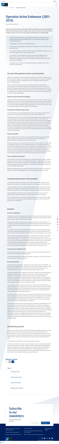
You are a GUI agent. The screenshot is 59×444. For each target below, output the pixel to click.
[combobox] (55, 1)
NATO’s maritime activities (16, 377)
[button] (55, 1)
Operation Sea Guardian (16, 382)
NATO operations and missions (17, 388)
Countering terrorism (15, 371)
